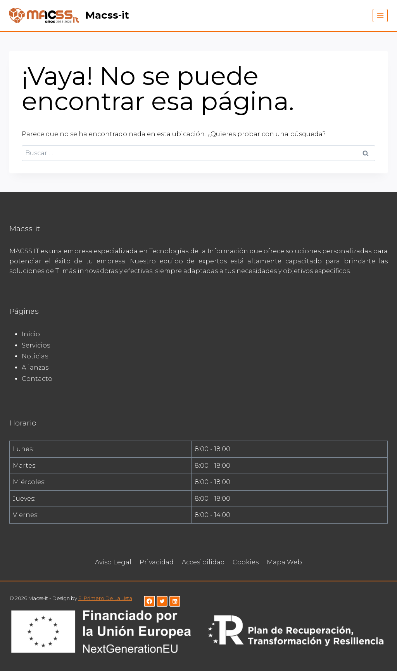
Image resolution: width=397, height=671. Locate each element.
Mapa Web (284, 562)
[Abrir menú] (380, 15)
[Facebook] (149, 601)
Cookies (246, 562)
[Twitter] (162, 601)
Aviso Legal (113, 562)
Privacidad (157, 562)
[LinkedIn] (175, 601)
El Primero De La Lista (105, 598)
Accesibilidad (203, 562)
